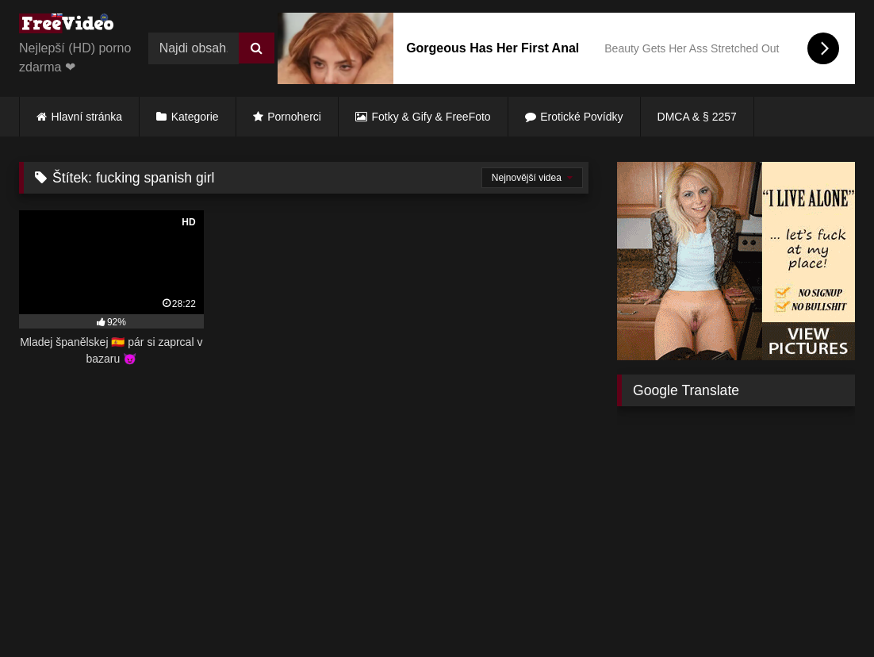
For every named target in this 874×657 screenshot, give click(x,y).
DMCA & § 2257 (697, 116)
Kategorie (195, 116)
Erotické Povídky (581, 116)
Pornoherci (294, 116)
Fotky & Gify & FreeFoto (431, 116)
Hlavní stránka (87, 116)
